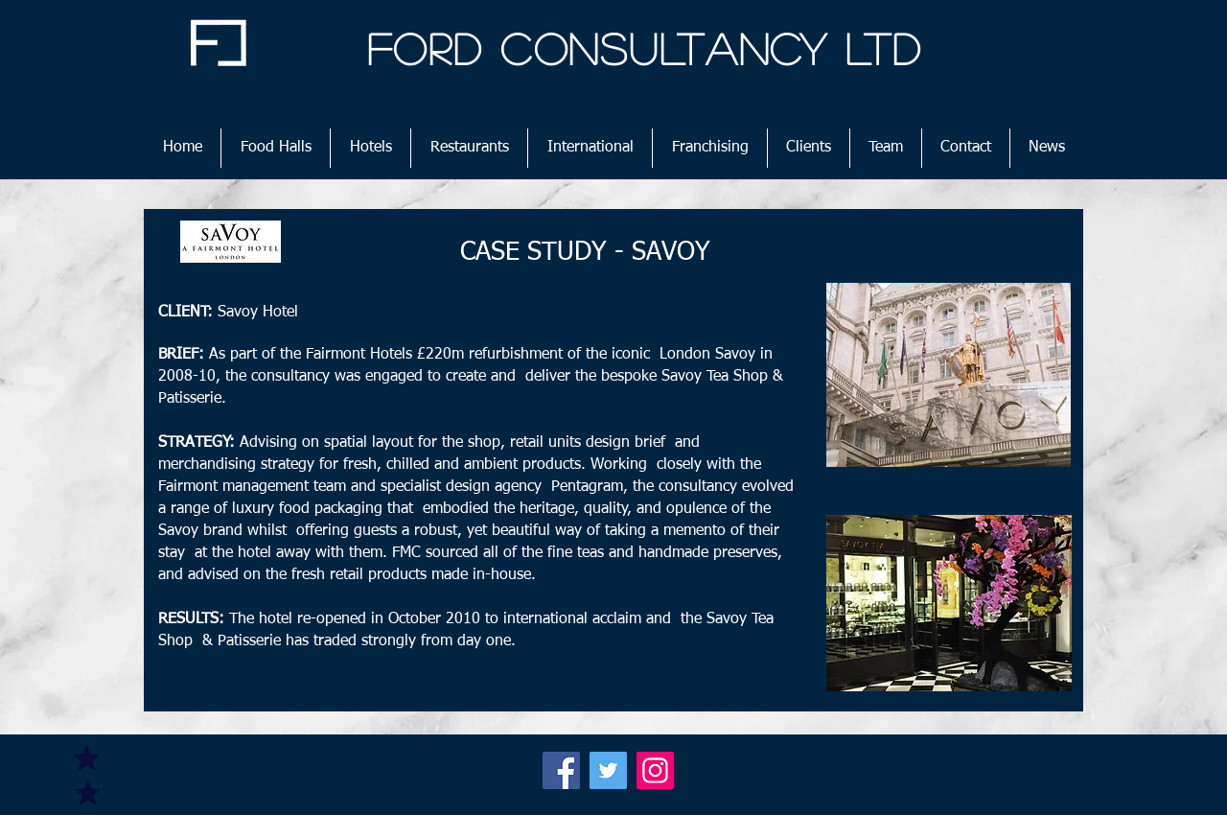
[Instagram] (655, 770)
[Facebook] (561, 770)
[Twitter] (608, 770)
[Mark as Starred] (86, 757)
